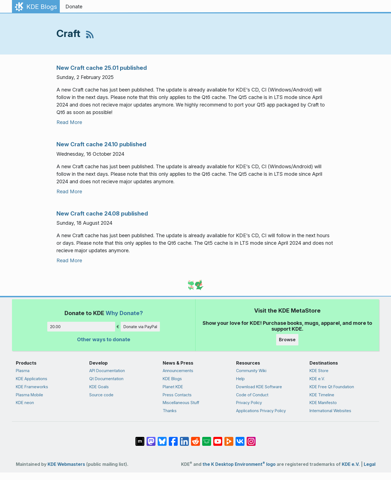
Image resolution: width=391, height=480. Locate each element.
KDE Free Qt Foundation (332, 386)
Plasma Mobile (29, 394)
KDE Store (319, 370)
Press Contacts (177, 394)
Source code (101, 394)
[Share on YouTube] (217, 438)
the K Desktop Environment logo (239, 464)
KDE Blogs (172, 378)
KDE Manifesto (323, 402)
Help (240, 378)
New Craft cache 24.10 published (101, 144)
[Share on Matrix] (139, 438)
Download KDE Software (259, 386)
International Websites (330, 410)
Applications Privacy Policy (261, 410)
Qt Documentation (106, 378)
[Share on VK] (240, 438)
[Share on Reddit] (195, 438)
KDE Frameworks (32, 386)
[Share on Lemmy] (206, 438)
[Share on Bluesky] (162, 438)
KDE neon (25, 402)
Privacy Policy (249, 402)
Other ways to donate (103, 339)
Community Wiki (251, 370)
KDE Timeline (322, 394)
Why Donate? (124, 313)
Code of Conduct (252, 394)
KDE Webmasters (66, 464)
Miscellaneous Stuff (181, 402)
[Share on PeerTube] (228, 438)
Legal (369, 464)
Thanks (170, 410)
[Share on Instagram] (251, 438)
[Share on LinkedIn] (184, 438)
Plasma (22, 370)
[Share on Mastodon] (151, 438)
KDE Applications (31, 378)
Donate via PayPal (140, 326)
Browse (287, 339)
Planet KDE (173, 386)
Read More (69, 122)
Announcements (178, 370)
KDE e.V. (317, 378)
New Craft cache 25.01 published (101, 67)
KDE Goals (99, 386)
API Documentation (107, 370)
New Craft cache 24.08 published (102, 213)
